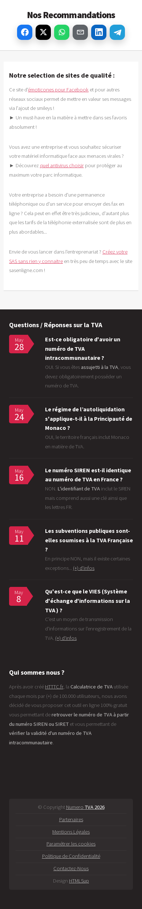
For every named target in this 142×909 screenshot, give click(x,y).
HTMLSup (79, 880)
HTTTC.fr (54, 686)
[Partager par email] (80, 32)
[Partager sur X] (43, 32)
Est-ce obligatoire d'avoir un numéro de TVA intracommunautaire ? (82, 348)
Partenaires (71, 819)
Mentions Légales (71, 831)
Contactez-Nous (71, 868)
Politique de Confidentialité (71, 856)
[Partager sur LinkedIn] (98, 32)
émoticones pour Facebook (58, 89)
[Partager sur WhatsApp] (61, 32)
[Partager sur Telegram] (117, 32)
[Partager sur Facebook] (24, 32)
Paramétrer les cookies (71, 843)
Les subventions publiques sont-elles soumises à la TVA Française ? (89, 540)
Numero (85, 807)
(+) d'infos (83, 568)
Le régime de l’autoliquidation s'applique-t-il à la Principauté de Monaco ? (88, 418)
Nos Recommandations (71, 15)
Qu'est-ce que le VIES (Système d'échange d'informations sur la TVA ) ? (87, 600)
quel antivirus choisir (62, 165)
